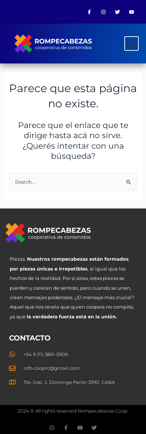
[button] (131, 43)
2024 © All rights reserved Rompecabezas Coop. (73, 411)
